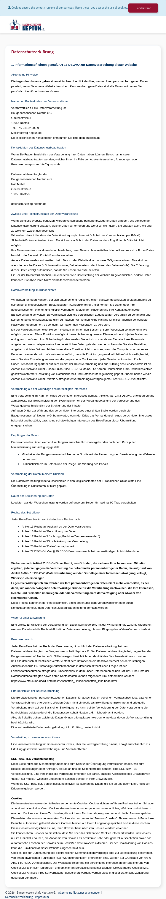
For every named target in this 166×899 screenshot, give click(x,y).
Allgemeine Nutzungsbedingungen (79, 892)
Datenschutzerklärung (19, 897)
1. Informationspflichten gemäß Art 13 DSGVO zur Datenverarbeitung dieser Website (74, 64)
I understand (143, 8)
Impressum (42, 897)
